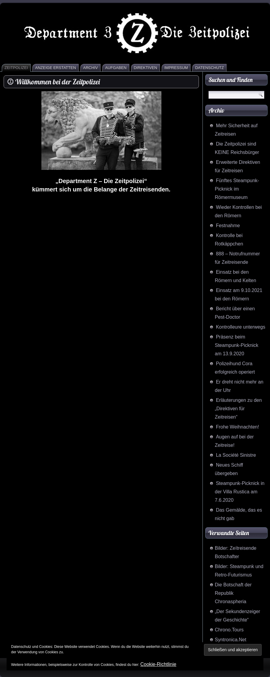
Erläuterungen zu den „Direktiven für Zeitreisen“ (238, 409)
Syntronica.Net (230, 639)
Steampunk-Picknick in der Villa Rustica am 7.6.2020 (239, 492)
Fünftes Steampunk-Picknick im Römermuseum (237, 189)
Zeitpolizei (16, 67)
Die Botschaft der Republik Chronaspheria (233, 593)
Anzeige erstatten (55, 67)
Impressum (176, 67)
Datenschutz (209, 67)
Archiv (90, 67)
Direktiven (145, 67)
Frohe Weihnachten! (237, 426)
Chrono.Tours (229, 629)
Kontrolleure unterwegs (241, 326)
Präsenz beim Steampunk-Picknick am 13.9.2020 (236, 345)
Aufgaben (116, 67)
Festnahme (228, 225)
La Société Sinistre (236, 455)
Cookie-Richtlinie (158, 664)
